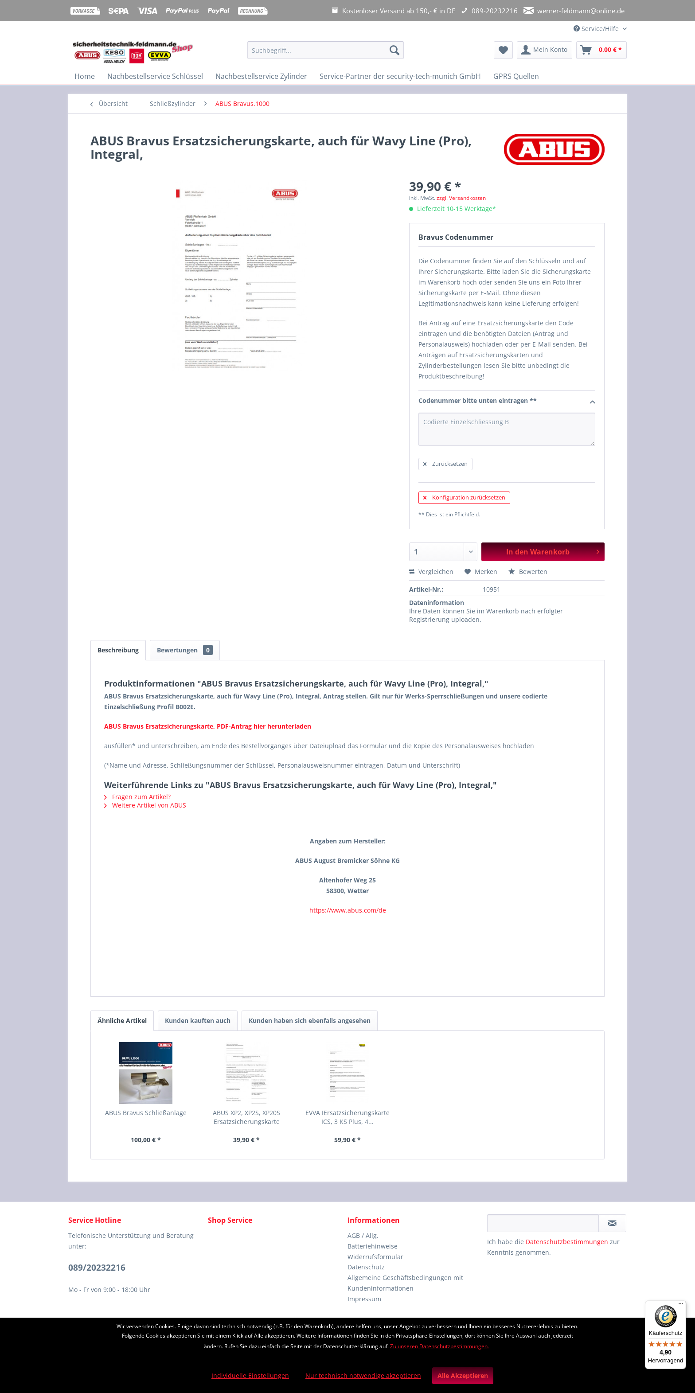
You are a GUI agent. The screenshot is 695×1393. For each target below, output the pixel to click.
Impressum (364, 1299)
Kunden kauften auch (197, 1020)
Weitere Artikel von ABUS (145, 805)
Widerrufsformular (375, 1257)
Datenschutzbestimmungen (567, 1241)
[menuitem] (325, 54)
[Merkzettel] (503, 50)
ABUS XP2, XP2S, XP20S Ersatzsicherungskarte (246, 1117)
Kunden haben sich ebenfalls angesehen (310, 1020)
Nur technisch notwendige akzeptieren (363, 1375)
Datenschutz (366, 1267)
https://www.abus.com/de (347, 910)
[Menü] (680, 1305)
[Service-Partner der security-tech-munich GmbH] (400, 76)
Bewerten (527, 571)
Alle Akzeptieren (462, 1375)
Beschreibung (118, 650)
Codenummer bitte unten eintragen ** (506, 401)
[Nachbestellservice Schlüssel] (155, 76)
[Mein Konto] (544, 50)
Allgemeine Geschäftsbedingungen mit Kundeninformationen (405, 1282)
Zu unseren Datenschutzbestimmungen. (439, 1346)
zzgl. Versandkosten (461, 198)
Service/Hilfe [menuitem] (597, 28)
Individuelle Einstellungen (250, 1375)
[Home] (84, 76)
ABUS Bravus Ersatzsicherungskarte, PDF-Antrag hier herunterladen (207, 726)
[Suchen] (394, 50)
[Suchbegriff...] (325, 50)
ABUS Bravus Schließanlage (146, 1112)
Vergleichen (431, 571)
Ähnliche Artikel (122, 1020)
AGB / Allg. (363, 1235)
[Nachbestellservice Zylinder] (261, 76)
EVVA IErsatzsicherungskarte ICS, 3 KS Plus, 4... (347, 1117)
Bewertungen (185, 650)
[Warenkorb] (601, 50)
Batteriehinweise (373, 1246)
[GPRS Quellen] (516, 76)
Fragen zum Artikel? (137, 796)
